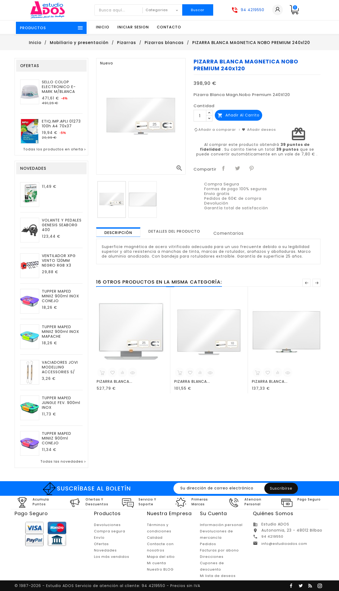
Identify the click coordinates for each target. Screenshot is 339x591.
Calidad (155, 537)
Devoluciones (107, 524)
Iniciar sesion (133, 27)
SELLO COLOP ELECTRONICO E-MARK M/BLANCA (59, 87)
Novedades (105, 550)
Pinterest (252, 168)
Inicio (102, 27)
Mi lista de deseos (218, 575)
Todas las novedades (64, 461)
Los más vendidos (111, 556)
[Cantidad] (200, 115)
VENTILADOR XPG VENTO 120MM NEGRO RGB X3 (59, 260)
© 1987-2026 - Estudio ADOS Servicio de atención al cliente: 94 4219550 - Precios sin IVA (107, 585)
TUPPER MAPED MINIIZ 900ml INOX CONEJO (60, 296)
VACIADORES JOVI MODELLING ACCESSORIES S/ (60, 367)
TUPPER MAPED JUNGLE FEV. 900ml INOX (61, 403)
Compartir (223, 168)
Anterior (306, 283)
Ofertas (101, 543)
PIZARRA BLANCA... (114, 381)
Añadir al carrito (238, 115)
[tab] (118, 232)
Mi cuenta (156, 563)
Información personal (221, 524)
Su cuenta (213, 513)
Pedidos (208, 543)
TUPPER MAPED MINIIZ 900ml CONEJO (56, 438)
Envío (99, 537)
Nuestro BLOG (160, 569)
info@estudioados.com (284, 543)
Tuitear (238, 168)
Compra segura (109, 531)
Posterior (316, 283)
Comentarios (228, 233)
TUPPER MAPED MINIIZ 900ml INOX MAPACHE (60, 331)
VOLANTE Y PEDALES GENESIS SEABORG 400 (62, 225)
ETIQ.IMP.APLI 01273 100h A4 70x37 (61, 123)
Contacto (169, 27)
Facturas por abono (219, 550)
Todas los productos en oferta (55, 149)
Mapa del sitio (161, 556)
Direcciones (212, 556)
